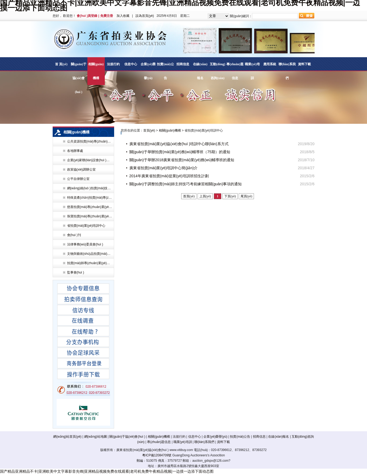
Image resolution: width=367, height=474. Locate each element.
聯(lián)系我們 (287, 71)
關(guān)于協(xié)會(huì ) (78, 78)
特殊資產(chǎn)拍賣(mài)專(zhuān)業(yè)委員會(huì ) (90, 197)
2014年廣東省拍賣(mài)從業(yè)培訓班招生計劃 (169, 176)
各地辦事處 (75, 151)
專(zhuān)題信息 (234, 71)
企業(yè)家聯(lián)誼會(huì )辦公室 (90, 160)
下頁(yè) (230, 196)
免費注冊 (106, 16)
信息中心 (130, 64)
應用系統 (269, 64)
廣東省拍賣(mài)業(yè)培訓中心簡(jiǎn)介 (163, 168)
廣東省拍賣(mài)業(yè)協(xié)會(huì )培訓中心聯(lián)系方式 (179, 144)
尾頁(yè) (246, 196)
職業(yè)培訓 (252, 71)
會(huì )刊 (74, 235)
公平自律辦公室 (78, 179)
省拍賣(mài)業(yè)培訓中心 (86, 226)
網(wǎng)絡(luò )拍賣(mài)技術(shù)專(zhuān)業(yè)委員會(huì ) (90, 188)
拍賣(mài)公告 (165, 71)
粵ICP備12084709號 (156, 455)
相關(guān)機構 (95, 71)
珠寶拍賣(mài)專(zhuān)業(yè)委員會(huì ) (90, 216)
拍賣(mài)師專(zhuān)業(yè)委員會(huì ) (90, 263)
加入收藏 (123, 16)
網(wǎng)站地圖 (95, 436)
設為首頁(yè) (145, 16)
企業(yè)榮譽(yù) (148, 71)
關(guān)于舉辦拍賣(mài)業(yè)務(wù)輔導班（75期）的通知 (179, 152)
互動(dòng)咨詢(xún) (217, 71)
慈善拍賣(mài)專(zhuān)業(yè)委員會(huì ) (90, 207)
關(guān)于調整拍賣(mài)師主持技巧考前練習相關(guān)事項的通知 (185, 184)
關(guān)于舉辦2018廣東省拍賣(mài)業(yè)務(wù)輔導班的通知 (181, 160)
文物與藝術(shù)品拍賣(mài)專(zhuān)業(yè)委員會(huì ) (90, 254)
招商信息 (182, 64)
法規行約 (113, 64)
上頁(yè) (205, 196)
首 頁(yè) (61, 64)
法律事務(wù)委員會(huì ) (85, 244)
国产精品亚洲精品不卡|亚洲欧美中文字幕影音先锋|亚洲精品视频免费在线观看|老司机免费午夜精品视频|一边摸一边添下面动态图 (107, 471)
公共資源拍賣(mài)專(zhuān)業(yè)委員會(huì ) (90, 141)
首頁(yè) (149, 130)
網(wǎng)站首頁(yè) (67, 436)
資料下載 (304, 64)
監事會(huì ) (75, 272)
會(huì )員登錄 (87, 16)
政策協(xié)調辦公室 (81, 169)
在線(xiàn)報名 (200, 71)
